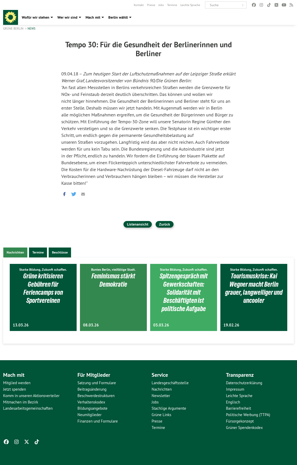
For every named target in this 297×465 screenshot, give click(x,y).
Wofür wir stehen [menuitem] (35, 17)
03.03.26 (161, 325)
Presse (151, 5)
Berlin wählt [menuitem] (118, 17)
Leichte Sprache (190, 5)
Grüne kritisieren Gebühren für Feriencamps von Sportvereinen (43, 288)
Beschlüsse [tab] (60, 252)
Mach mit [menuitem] (93, 17)
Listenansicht (137, 224)
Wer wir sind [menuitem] (67, 17)
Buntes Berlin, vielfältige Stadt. (113, 269)
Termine (172, 5)
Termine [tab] (38, 252)
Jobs (161, 5)
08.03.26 (91, 325)
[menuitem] (139, 5)
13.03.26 (21, 325)
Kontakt (139, 5)
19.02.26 (231, 325)
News (31, 28)
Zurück (164, 224)
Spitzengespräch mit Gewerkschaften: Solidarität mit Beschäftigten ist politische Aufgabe (184, 292)
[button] (64, 193)
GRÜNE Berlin (13, 28)
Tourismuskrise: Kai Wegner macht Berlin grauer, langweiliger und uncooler (253, 288)
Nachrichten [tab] (15, 252)
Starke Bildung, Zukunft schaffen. (43, 269)
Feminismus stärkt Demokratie (113, 280)
